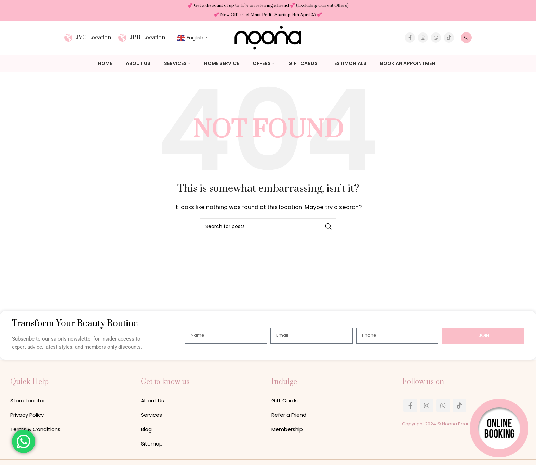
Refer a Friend (288, 415)
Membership (287, 429)
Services (151, 415)
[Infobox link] (87, 38)
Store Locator (27, 400)
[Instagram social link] (423, 37)
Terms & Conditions (35, 429)
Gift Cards (284, 400)
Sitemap (152, 443)
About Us (152, 400)
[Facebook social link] (410, 37)
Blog (146, 429)
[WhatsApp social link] (436, 37)
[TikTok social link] (449, 37)
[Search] (466, 37)
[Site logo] (268, 37)
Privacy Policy (27, 415)
